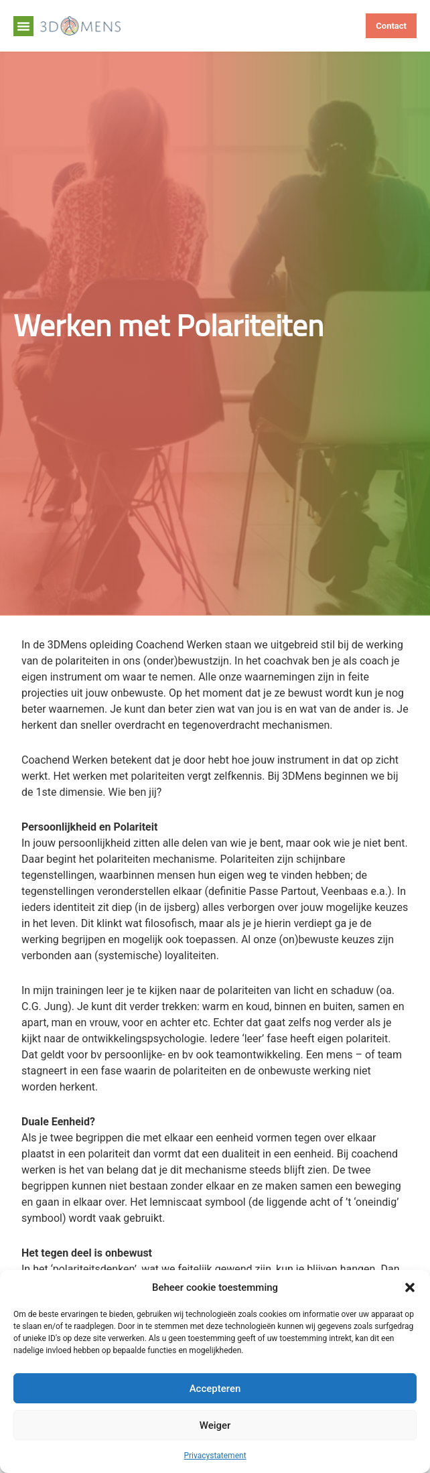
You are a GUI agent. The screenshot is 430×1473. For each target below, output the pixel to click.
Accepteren (215, 1389)
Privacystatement (215, 1455)
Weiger (215, 1425)
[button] (410, 1287)
